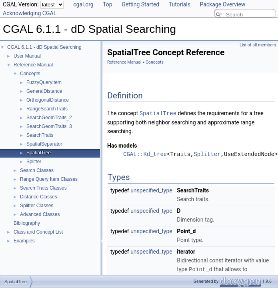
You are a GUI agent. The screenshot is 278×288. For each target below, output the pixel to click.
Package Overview (222, 4)
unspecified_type (151, 190)
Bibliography (27, 223)
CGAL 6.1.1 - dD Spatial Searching (44, 47)
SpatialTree (38, 153)
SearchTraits (40, 135)
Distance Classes (38, 197)
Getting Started (140, 4)
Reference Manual (33, 65)
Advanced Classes (40, 214)
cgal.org (83, 4)
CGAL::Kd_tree (145, 154)
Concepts (30, 73)
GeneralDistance (44, 91)
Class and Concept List (38, 232)
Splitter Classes (36, 205)
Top (107, 4)
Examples (24, 241)
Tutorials (179, 4)
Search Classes (37, 170)
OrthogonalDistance (47, 100)
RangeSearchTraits (47, 109)
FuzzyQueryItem (44, 82)
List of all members (258, 45)
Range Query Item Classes (49, 179)
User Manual (27, 56)
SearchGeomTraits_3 (49, 126)
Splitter (33, 161)
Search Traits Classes (43, 188)
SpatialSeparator (44, 144)
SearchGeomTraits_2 (49, 117)
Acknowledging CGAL (29, 13)
